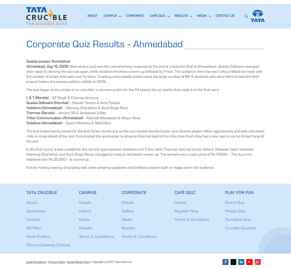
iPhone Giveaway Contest (48, 246)
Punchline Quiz (238, 220)
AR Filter (34, 229)
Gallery (85, 212)
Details (85, 203)
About (31, 203)
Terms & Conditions (96, 237)
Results (85, 229)
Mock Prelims (38, 237)
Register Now (186, 212)
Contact (33, 220)
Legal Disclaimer (36, 262)
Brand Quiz (235, 203)
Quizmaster (36, 212)
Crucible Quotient (240, 229)
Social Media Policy (78, 262)
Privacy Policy (56, 262)
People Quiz (235, 212)
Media (84, 220)
